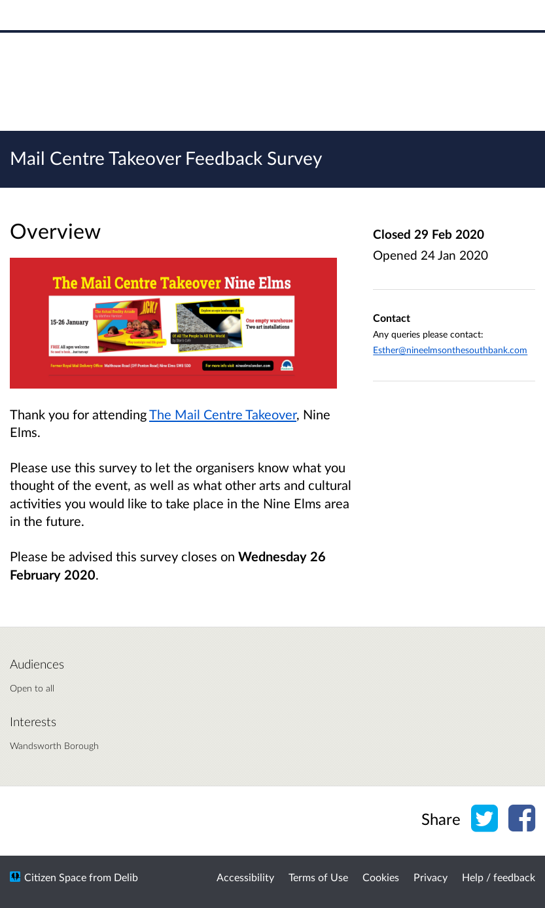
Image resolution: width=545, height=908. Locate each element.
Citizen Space (55, 877)
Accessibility (245, 877)
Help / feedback (498, 877)
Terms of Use (318, 877)
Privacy (430, 877)
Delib (126, 877)
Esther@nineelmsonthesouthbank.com (450, 349)
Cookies (380, 877)
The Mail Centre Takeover (222, 414)
